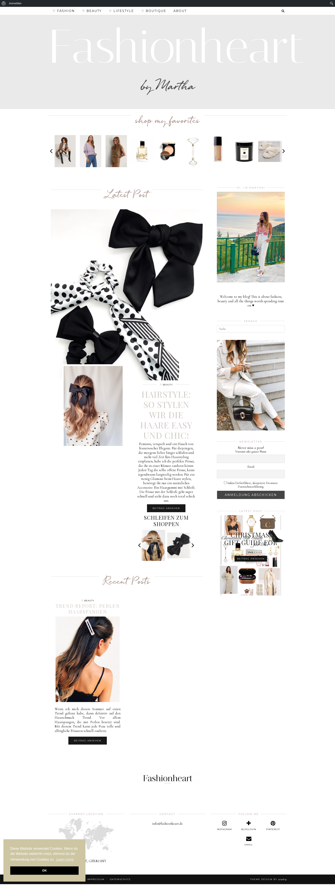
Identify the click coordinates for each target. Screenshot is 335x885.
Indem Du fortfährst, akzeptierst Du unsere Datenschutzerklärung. (251, 485)
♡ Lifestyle (121, 11)
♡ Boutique (153, 11)
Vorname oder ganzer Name (250, 452)
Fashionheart (176, 47)
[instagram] (224, 826)
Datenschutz (120, 880)
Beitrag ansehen (166, 508)
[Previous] (51, 152)
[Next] (283, 152)
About (180, 11)
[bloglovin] (249, 826)
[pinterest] (273, 826)
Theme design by (268, 880)
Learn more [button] (65, 859)
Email (250, 467)
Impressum (95, 880)
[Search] (283, 11)
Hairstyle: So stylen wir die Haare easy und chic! (166, 415)
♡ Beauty (92, 11)
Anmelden (15, 3)
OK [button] (44, 870)
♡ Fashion (64, 11)
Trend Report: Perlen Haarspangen (88, 609)
